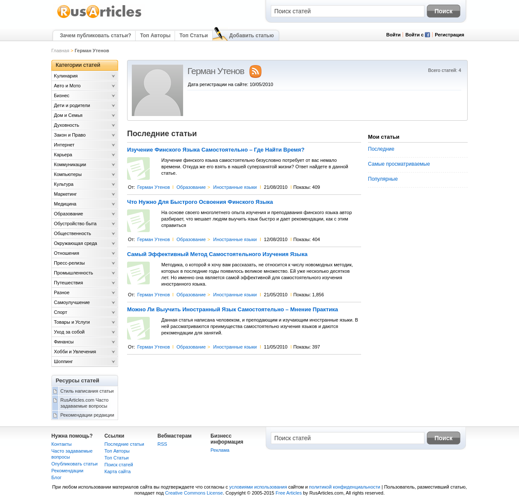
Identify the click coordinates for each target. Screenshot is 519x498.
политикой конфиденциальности (344, 486)
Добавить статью (251, 36)
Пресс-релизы (69, 262)
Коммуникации (70, 164)
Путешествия (68, 282)
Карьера (63, 154)
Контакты (61, 444)
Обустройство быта (75, 223)
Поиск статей (118, 464)
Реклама (220, 450)
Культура (64, 184)
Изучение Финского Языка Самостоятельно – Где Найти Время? (216, 150)
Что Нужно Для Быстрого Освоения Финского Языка (200, 202)
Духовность (66, 125)
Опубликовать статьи (74, 463)
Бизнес (61, 95)
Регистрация (449, 34)
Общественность (72, 233)
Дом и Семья (68, 115)
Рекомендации (67, 470)
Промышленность (73, 272)
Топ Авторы (155, 36)
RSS (162, 444)
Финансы (64, 341)
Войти (393, 34)
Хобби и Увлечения (75, 351)
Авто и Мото (67, 85)
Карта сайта (117, 471)
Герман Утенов (153, 187)
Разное (61, 292)
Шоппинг (63, 361)
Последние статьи (124, 444)
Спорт (60, 312)
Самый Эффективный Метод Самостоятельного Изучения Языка (217, 254)
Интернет (64, 144)
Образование (191, 187)
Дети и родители (72, 105)
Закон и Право (70, 134)
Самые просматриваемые (399, 164)
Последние (381, 149)
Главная (60, 50)
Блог (56, 477)
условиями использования (258, 486)
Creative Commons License (194, 492)
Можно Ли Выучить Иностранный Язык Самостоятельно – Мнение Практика (232, 310)
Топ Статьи (193, 36)
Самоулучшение (72, 302)
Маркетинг (65, 194)
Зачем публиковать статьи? (95, 36)
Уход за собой (69, 331)
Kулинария (66, 75)
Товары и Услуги (72, 322)
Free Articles (289, 492)
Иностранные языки (235, 187)
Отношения (66, 253)
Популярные (383, 179)
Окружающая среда (75, 243)
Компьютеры (68, 174)
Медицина (65, 203)
